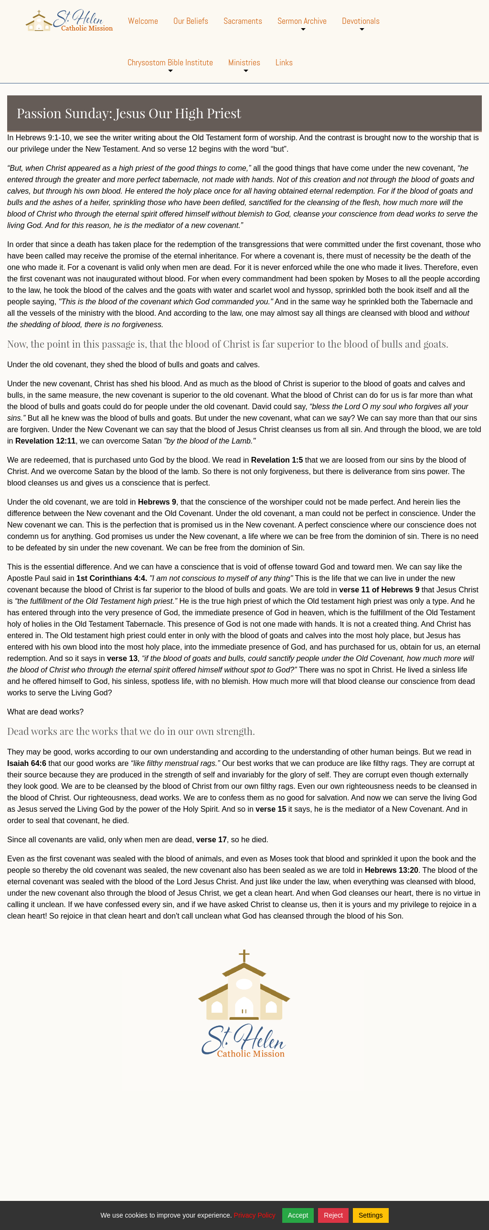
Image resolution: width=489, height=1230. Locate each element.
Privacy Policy (255, 1215)
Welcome (143, 20)
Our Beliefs (190, 20)
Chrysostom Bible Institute (170, 70)
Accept (298, 1215)
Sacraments (242, 20)
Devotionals (361, 28)
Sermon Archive (302, 28)
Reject (333, 1215)
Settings (371, 1215)
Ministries (244, 70)
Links (284, 62)
